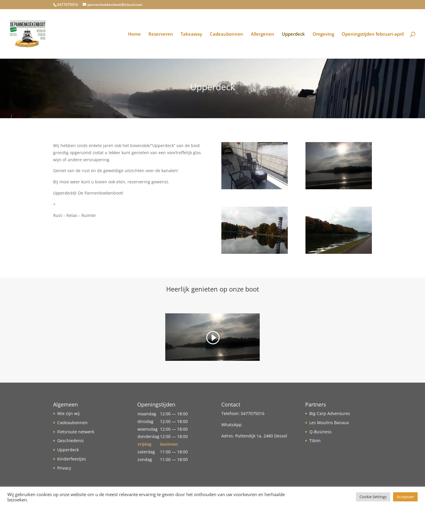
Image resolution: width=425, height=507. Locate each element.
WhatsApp (231, 424)
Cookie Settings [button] (373, 496)
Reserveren (160, 34)
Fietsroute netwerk (75, 431)
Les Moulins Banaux (329, 422)
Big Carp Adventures (329, 413)
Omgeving (323, 34)
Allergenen (262, 34)
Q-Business (320, 431)
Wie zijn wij (68, 413)
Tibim (315, 440)
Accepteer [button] (405, 496)
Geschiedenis (70, 440)
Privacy (64, 468)
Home (134, 34)
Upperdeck (293, 34)
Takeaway (191, 34)
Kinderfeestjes (71, 459)
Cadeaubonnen (226, 34)
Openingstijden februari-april (373, 34)
